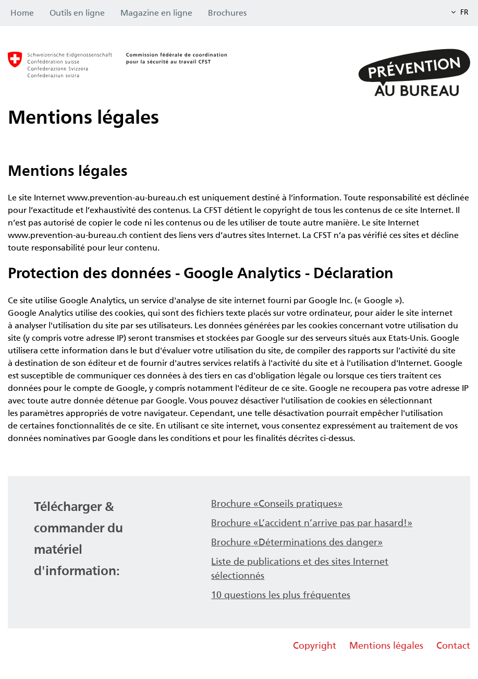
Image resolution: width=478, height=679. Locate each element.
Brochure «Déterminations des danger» (297, 542)
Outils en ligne (77, 13)
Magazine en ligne (156, 13)
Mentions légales (386, 645)
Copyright (314, 645)
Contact (453, 645)
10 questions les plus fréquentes (280, 595)
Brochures (227, 13)
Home (22, 13)
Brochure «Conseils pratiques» (276, 503)
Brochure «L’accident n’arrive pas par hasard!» (311, 523)
